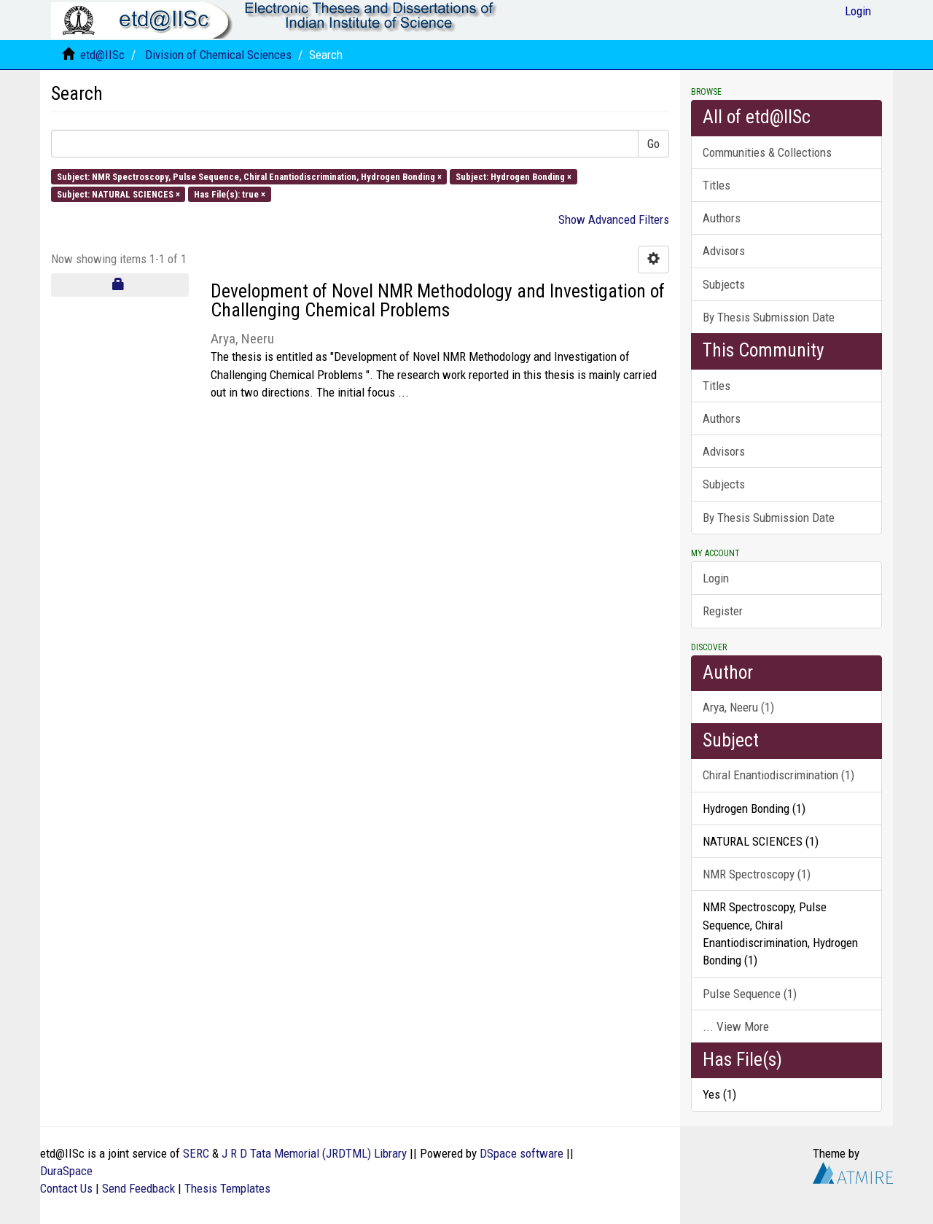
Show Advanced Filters (613, 219)
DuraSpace (66, 1170)
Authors (722, 218)
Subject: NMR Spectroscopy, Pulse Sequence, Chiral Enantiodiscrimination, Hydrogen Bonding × (249, 176)
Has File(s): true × (229, 193)
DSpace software (521, 1153)
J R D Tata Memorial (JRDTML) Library (314, 1153)
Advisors (724, 250)
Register (723, 611)
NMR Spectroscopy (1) (757, 874)
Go (653, 143)
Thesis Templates (227, 1188)
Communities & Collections (767, 152)
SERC (196, 1153)
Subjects (724, 284)
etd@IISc (102, 54)
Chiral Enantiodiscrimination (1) (778, 775)
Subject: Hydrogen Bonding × (513, 176)
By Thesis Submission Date (769, 317)
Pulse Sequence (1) (750, 993)
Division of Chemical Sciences (218, 54)
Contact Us (66, 1188)
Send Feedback (138, 1188)
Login (716, 578)
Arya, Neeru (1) (738, 707)
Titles (716, 185)
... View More (736, 1026)
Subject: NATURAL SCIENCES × (118, 193)
